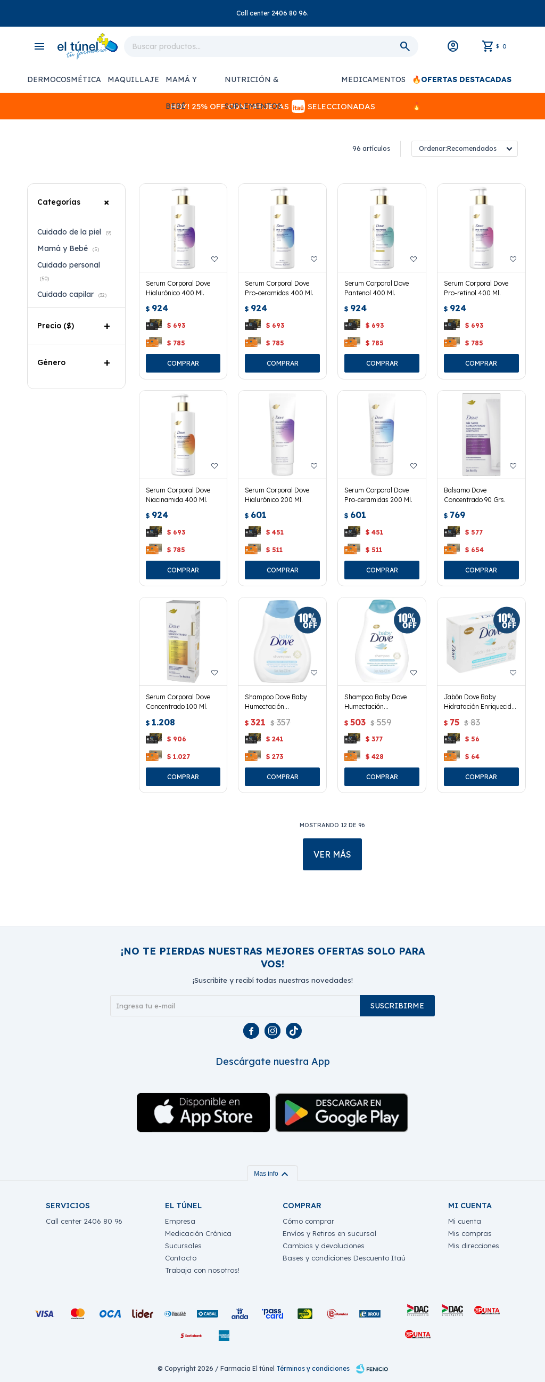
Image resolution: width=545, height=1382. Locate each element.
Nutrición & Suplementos (253, 84)
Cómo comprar (308, 1221)
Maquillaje (133, 79)
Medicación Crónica (198, 1233)
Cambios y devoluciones (324, 1245)
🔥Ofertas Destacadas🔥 (461, 84)
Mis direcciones (473, 1245)
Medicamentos (373, 79)
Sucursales (183, 1245)
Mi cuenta (464, 1221)
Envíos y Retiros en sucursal (329, 1233)
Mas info (272, 1173)
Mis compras (470, 1233)
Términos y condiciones (313, 1368)
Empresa (180, 1221)
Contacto (180, 1258)
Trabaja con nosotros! (202, 1270)
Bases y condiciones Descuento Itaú (344, 1258)
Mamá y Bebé (181, 84)
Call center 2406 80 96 (84, 1221)
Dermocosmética (64, 79)
